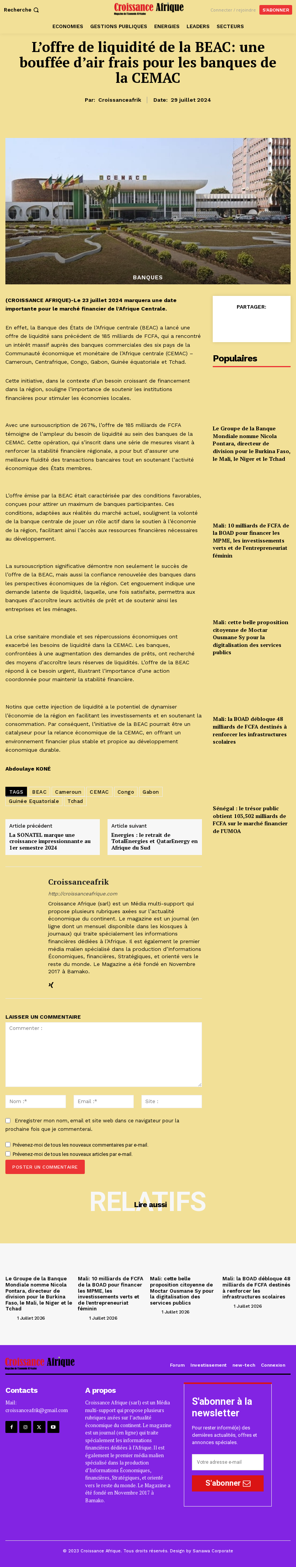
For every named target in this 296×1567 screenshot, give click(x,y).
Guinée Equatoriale (34, 801)
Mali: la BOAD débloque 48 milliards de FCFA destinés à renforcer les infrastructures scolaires (250, 730)
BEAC (39, 792)
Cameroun (68, 792)
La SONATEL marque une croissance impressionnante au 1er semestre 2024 (50, 841)
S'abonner (228, 1483)
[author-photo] (10, 1317)
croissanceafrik (119, 100)
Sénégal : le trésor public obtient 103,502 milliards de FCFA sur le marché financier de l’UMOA (250, 819)
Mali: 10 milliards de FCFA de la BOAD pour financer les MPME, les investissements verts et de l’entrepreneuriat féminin (251, 540)
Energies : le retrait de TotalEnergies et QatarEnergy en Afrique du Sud (154, 841)
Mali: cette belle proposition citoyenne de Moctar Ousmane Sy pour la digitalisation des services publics (250, 637)
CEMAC (99, 792)
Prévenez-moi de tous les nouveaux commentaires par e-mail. (80, 1145)
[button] (22, 9)
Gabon (151, 792)
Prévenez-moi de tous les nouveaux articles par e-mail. (73, 1154)
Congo (126, 792)
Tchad (75, 801)
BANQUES (148, 277)
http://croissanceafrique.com (82, 894)
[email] (228, 1462)
